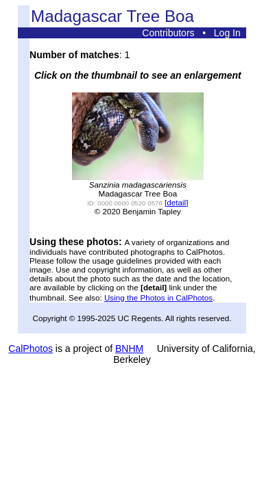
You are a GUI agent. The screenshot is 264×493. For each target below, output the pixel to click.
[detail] (176, 202)
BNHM (129, 348)
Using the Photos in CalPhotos (158, 297)
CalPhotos (30, 348)
